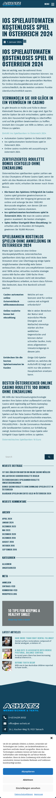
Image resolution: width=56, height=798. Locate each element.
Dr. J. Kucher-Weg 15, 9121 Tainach (26, 729)
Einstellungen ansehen (28, 788)
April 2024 (7, 518)
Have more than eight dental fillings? (34, 638)
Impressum (38, 794)
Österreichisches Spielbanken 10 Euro (21, 439)
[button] (51, 737)
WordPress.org (9, 593)
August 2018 (8, 541)
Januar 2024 (8, 522)
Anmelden (6, 582)
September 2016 (9, 549)
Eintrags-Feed (8, 586)
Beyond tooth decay (25, 662)
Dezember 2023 (9, 526)
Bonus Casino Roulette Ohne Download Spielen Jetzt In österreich (27, 488)
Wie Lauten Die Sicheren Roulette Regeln (20, 475)
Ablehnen (28, 779)
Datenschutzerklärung (24, 794)
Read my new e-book (19, 619)
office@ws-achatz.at (19, 723)
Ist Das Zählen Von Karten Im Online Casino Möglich (26, 472)
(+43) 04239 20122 (17, 717)
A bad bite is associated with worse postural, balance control (33, 651)
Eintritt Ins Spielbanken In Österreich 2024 (24, 133)
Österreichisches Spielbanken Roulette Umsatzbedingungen (20, 481)
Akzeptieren (28, 771)
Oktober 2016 (8, 545)
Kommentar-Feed (9, 590)
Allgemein (6, 564)
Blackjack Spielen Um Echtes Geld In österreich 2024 (26, 493)
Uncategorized (9, 567)
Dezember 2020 (9, 534)
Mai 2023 (6, 530)
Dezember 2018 (9, 537)
